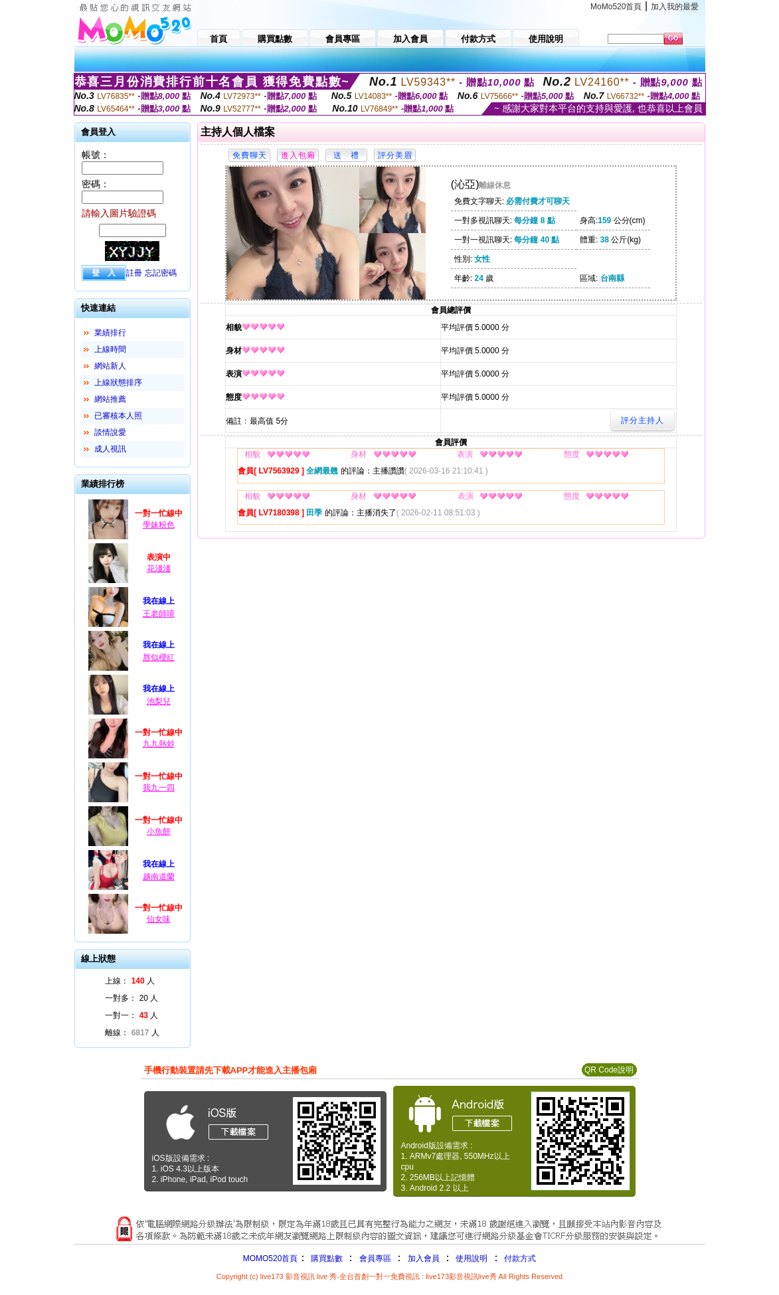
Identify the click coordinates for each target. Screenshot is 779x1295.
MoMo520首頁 (616, 6)
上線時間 (110, 349)
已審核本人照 (118, 415)
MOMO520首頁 (270, 1258)
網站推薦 (110, 399)
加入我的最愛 (675, 6)
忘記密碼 (161, 273)
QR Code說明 (609, 1070)
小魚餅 (159, 831)
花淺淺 (159, 568)
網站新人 (110, 366)
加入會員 (424, 1258)
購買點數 (325, 1258)
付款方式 (520, 1258)
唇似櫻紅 (159, 657)
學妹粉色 (159, 524)
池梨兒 (159, 701)
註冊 (134, 273)
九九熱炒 (159, 743)
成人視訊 (110, 449)
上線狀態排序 (118, 382)
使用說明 (471, 1258)
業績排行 (110, 332)
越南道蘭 (159, 876)
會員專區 (375, 1258)
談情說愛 (110, 432)
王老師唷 (159, 613)
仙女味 (159, 919)
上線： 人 (130, 981)
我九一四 (159, 787)
